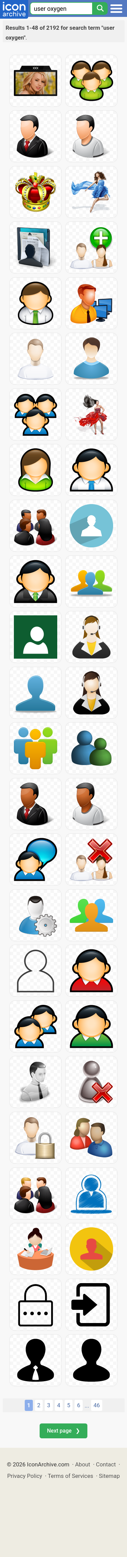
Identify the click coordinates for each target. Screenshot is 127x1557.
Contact (106, 1464)
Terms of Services (70, 1475)
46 (96, 1405)
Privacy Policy (24, 1475)
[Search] (100, 8)
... (87, 1405)
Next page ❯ (63, 1431)
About (82, 1464)
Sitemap (109, 1475)
